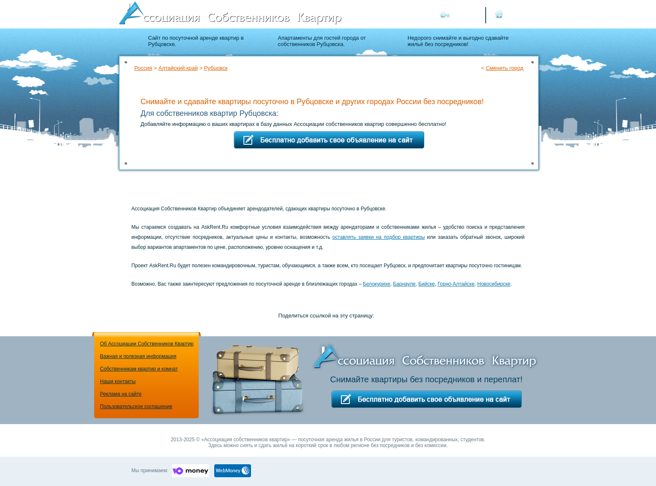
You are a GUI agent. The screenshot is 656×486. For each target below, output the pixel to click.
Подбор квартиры (482, 82)
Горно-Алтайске (456, 284)
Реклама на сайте (121, 394)
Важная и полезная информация (138, 356)
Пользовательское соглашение (136, 406)
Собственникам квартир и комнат (139, 369)
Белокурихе (376, 284)
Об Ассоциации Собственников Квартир (147, 344)
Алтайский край (177, 68)
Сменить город (504, 68)
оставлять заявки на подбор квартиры (379, 237)
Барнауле (404, 284)
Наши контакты (118, 381)
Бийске (426, 284)
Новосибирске (493, 284)
